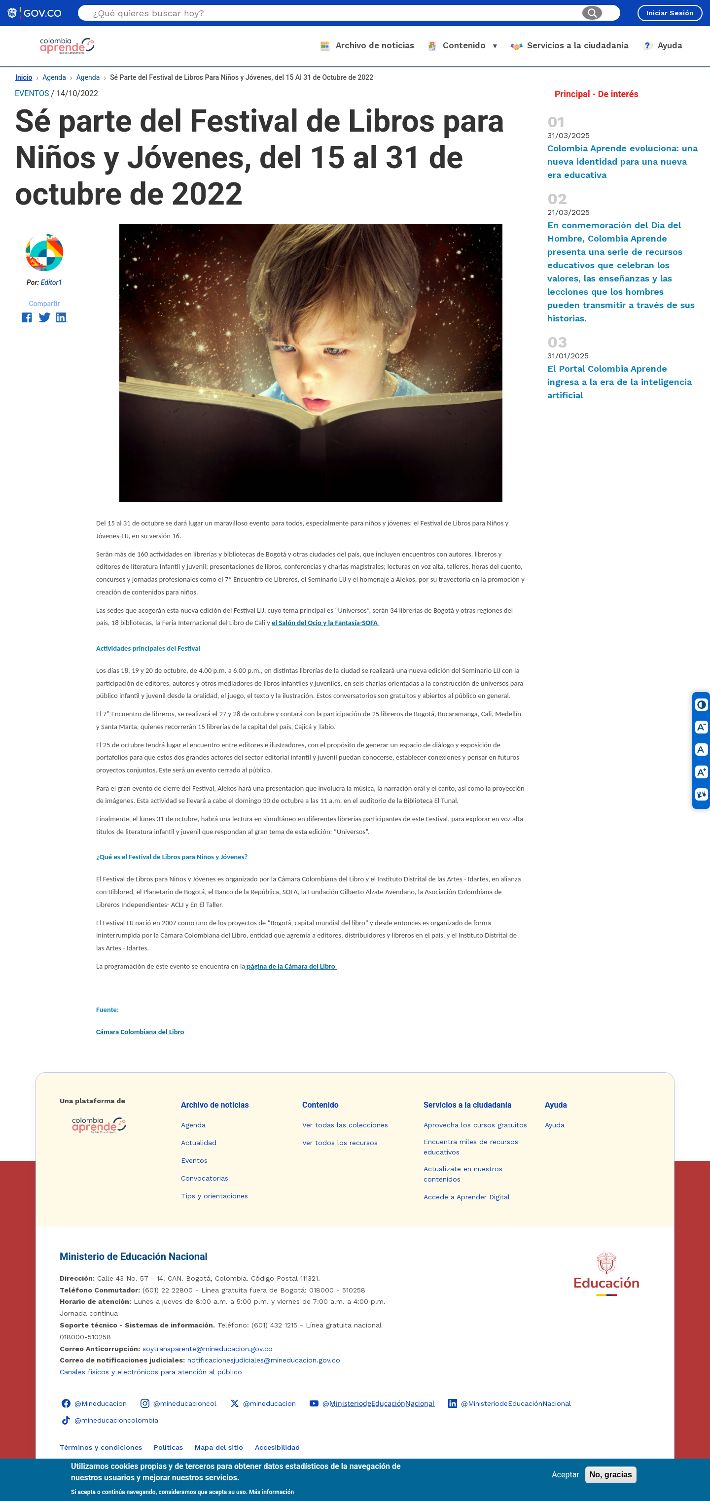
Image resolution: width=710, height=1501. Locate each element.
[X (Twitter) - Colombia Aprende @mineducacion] (263, 1403)
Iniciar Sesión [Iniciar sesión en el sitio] (670, 13)
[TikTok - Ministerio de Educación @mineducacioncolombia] (110, 1420)
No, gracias (611, 1474)
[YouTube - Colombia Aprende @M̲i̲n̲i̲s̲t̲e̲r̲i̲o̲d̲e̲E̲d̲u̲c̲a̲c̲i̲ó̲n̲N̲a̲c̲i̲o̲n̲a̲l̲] (372, 1403)
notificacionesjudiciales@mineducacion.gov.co (263, 1360)
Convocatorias (204, 1178)
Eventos (194, 1160)
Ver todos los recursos (340, 1143)
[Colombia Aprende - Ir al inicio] (67, 46)
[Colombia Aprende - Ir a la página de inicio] (112, 1125)
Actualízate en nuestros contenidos (463, 1174)
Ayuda (556, 1105)
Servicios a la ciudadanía (468, 1105)
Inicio (23, 77)
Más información (271, 1492)
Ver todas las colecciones (345, 1125)
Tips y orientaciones (214, 1196)
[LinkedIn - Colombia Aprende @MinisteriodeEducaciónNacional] (509, 1403)
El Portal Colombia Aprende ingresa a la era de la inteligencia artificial (619, 381)
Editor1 (51, 282)
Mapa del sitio (219, 1447)
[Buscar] (592, 13)
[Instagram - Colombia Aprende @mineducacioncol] (178, 1403)
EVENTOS (32, 93)
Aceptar (565, 1474)
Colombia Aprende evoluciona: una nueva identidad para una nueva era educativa (622, 161)
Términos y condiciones (101, 1447)
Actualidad (198, 1143)
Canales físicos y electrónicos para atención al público (151, 1372)
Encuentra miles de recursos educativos (471, 1147)
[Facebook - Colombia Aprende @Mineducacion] (94, 1403)
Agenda (54, 77)
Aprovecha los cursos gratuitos (475, 1125)
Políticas (168, 1447)
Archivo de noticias (215, 1105)
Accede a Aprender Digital (467, 1197)
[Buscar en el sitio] (333, 13)
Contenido (320, 1105)
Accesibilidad (277, 1447)
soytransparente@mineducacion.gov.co (207, 1349)
